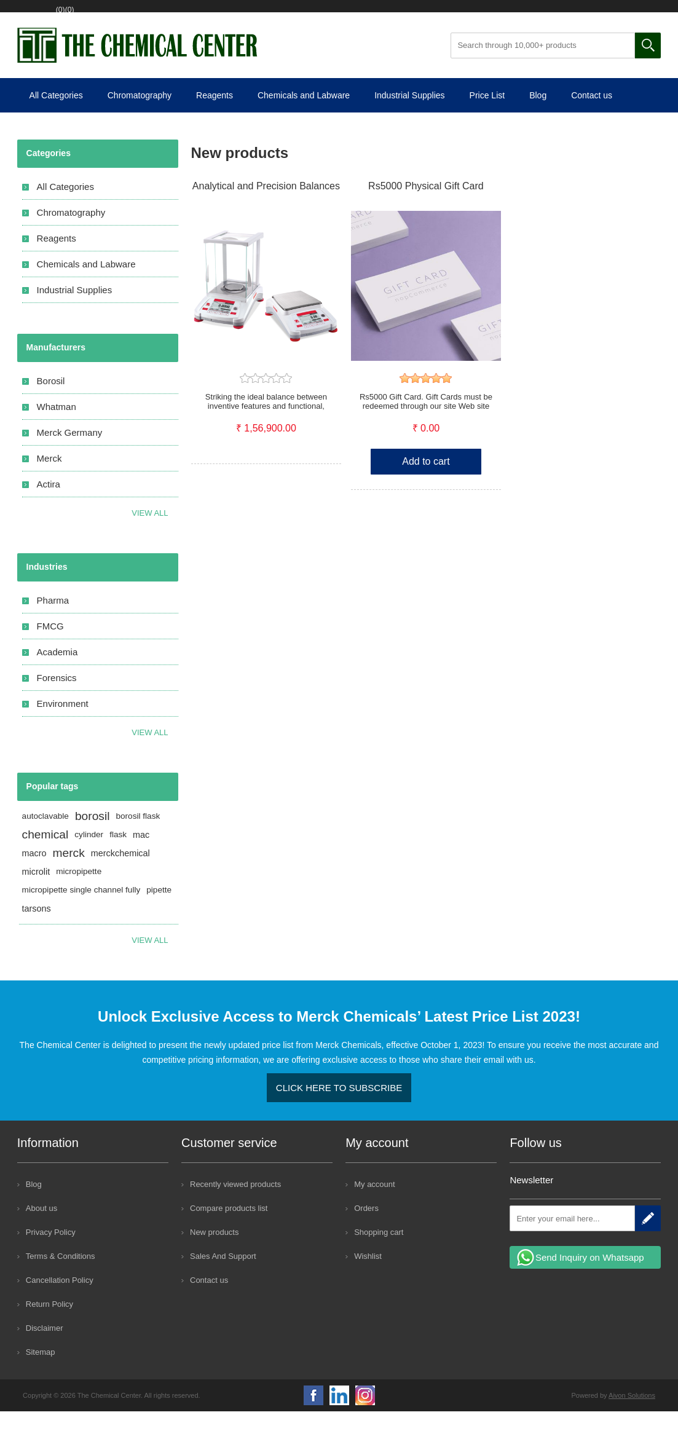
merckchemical (120, 873)
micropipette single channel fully (81, 909)
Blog (537, 115)
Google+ (365, 1415)
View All (150, 752)
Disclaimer (44, 1347)
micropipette (78, 891)
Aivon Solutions (632, 1415)
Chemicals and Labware (304, 115)
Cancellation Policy (59, 1299)
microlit (36, 891)
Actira (48, 504)
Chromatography (139, 115)
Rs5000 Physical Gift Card (426, 205)
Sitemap (40, 1371)
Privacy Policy (51, 1251)
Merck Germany (70, 452)
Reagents (214, 115)
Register (56, 16)
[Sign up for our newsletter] (572, 1238)
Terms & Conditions (60, 1275)
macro (34, 873)
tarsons (36, 928)
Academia (57, 671)
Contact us (591, 115)
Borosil (51, 400)
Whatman (56, 426)
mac (141, 854)
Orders (366, 1227)
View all (150, 532)
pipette (158, 909)
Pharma (53, 620)
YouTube (339, 1415)
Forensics (57, 697)
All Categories (56, 115)
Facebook (313, 1415)
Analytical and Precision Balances (266, 205)
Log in (108, 16)
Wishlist (161, 16)
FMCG (50, 646)
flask (118, 854)
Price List (487, 115)
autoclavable (45, 835)
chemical (45, 854)
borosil (92, 835)
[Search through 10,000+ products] (543, 65)
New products (214, 1251)
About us (41, 1227)
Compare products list (228, 1227)
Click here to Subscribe (339, 1107)
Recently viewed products (235, 1203)
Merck (49, 478)
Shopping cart (230, 16)
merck (69, 872)
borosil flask (138, 835)
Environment (63, 723)
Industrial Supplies (409, 115)
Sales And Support (223, 1275)
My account (374, 1203)
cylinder (88, 854)
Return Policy (49, 1323)
